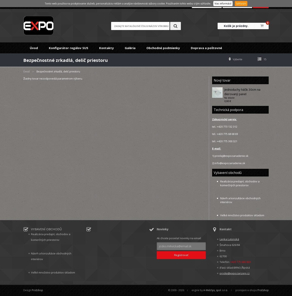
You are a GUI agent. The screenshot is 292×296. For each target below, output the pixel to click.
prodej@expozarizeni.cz (235, 273)
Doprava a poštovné (206, 48)
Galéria (130, 48)
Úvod (34, 48)
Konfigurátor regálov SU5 (68, 48)
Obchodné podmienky (163, 48)
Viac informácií (223, 3)
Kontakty (106, 48)
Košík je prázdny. (236, 26)
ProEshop (37, 290)
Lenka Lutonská (229, 239)
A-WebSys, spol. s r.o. (215, 290)
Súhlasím (241, 3)
